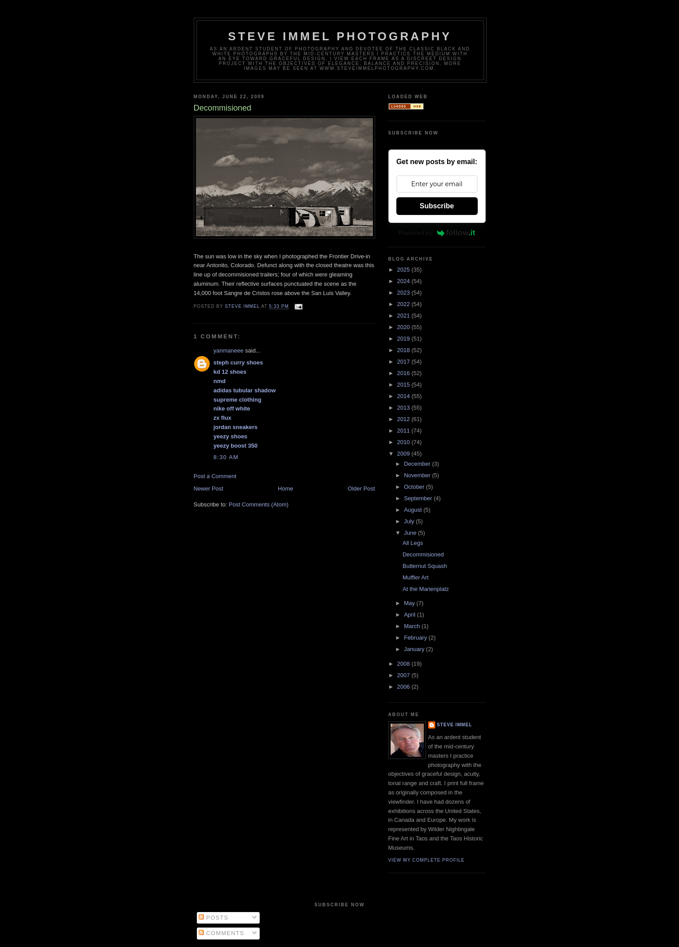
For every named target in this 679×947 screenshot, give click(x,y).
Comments (221, 933)
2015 (404, 384)
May (410, 603)
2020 (404, 327)
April (410, 614)
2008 (404, 663)
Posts (213, 917)
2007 (404, 675)
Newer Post (208, 488)
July (410, 521)
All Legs (413, 543)
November (418, 475)
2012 (404, 419)
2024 (404, 281)
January (415, 649)
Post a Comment (215, 476)
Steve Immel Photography (340, 36)
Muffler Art (416, 577)
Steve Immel (454, 724)
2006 (404, 686)
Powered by (437, 232)
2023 (404, 292)
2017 (404, 361)
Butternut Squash (425, 566)
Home (285, 488)
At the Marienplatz (426, 589)
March (413, 626)
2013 (404, 407)
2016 (404, 373)
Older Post (361, 488)
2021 (404, 315)
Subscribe (437, 206)
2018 (404, 350)
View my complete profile (426, 860)
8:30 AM (226, 457)
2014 (404, 396)
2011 (404, 430)
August (413, 509)
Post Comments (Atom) (258, 504)
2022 (404, 304)
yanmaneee (229, 350)
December (418, 463)
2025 (404, 269)
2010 (404, 442)
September (418, 498)
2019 (404, 338)
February (416, 637)
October (415, 486)
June (411, 532)
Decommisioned (423, 554)
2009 (404, 453)
